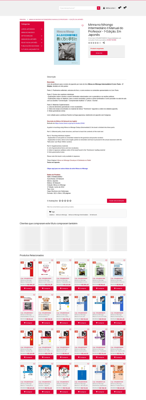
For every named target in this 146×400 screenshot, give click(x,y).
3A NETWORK (111, 40)
